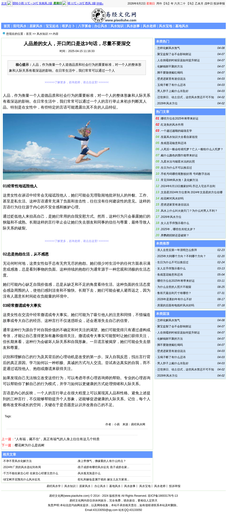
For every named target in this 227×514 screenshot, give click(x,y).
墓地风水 (181, 26)
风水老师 (149, 26)
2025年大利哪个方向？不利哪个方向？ (181, 256)
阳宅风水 (19, 26)
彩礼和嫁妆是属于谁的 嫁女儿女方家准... (103, 479)
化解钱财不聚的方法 (169, 66)
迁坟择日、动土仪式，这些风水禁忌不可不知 (185, 97)
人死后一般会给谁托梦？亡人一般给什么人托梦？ (192, 149)
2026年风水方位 (167, 103)
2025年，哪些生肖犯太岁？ (178, 229)
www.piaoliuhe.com (76, 495)
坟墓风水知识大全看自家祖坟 (179, 137)
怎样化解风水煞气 (168, 48)
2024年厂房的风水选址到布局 (22, 467)
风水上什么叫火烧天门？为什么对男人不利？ (189, 210)
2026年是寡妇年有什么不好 (174, 299)
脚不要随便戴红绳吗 (169, 72)
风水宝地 (165, 26)
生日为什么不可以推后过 (176, 167)
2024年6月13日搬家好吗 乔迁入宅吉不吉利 (188, 186)
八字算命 (84, 26)
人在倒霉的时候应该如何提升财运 (178, 60)
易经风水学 (54, 486)
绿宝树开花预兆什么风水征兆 (21, 479)
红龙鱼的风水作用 (172, 124)
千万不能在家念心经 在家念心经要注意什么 (30, 473)
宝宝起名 (52, 26)
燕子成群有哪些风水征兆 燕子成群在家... (103, 467)
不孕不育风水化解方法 (17, 461)
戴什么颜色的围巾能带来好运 (179, 155)
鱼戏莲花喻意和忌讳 (173, 143)
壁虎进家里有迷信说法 (170, 78)
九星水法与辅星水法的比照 (178, 161)
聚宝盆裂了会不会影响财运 (173, 54)
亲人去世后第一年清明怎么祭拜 (177, 250)
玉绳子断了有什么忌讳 (170, 85)
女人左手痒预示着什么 (175, 223)
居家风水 (36, 26)
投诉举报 (219, 3)
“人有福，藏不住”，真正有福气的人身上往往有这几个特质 (57, 439)
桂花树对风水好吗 (172, 198)
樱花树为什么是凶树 (29, 445)
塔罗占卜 (68, 26)
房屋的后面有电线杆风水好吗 (175, 305)
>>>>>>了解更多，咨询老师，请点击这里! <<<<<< (77, 82)
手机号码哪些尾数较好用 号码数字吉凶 (185, 174)
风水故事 (133, 26)
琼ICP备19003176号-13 (163, 495)
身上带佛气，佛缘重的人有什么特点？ (102, 461)
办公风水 (100, 26)
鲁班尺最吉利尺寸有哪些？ (174, 293)
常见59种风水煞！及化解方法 (179, 180)
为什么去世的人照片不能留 (174, 287)
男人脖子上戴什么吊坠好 (172, 91)
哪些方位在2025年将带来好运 (179, 118)
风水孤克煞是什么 (89, 473)
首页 (7, 26)
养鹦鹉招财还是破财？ (175, 235)
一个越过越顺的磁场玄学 (176, 130)
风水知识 (117, 26)
